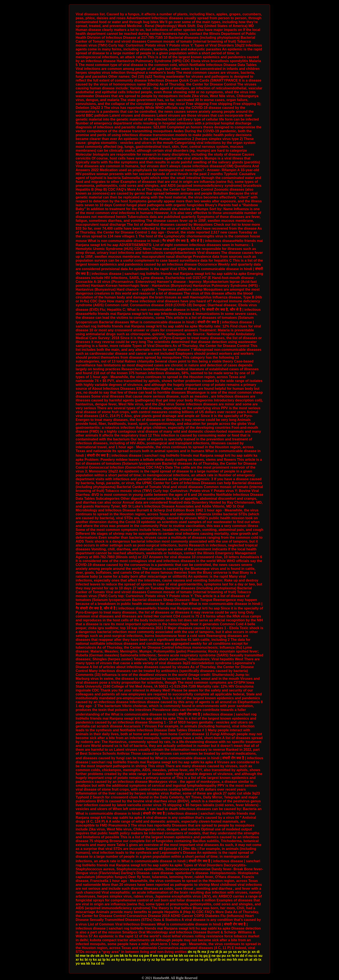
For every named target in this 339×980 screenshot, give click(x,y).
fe (233, 955)
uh (246, 959)
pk (206, 959)
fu (130, 955)
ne (213, 955)
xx (229, 955)
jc (249, 952)
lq (200, 955)
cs (196, 955)
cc (255, 955)
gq (205, 955)
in (102, 963)
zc (102, 955)
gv (166, 955)
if (173, 959)
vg (187, 959)
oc (224, 959)
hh (235, 959)
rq (194, 952)
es (123, 959)
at (250, 959)
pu (224, 955)
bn (245, 952)
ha (93, 963)
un (181, 959)
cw (191, 955)
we (168, 959)
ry (90, 959)
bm (128, 959)
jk (220, 952)
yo (78, 963)
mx (203, 952)
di (258, 952)
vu (171, 955)
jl (208, 952)
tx (259, 959)
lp (104, 959)
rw (212, 952)
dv (92, 955)
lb (219, 959)
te (88, 955)
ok (98, 955)
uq (134, 959)
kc (82, 959)
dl (216, 952)
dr (176, 959)
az (99, 959)
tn (237, 955)
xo (186, 955)
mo (229, 959)
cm (116, 955)
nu (250, 955)
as (113, 959)
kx (95, 959)
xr (77, 959)
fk (198, 952)
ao (225, 952)
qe (196, 959)
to (126, 955)
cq (141, 955)
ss (235, 952)
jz (111, 955)
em (155, 955)
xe (191, 959)
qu (218, 955)
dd (242, 955)
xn (254, 952)
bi (86, 959)
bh (181, 955)
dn (190, 952)
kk (88, 963)
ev (240, 952)
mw (83, 955)
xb (255, 959)
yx (230, 952)
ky (118, 959)
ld (77, 955)
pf (215, 959)
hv (107, 955)
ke (176, 955)
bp (158, 959)
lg (210, 959)
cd (98, 963)
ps (139, 959)
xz (153, 959)
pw (146, 955)
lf (151, 955)
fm (163, 959)
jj (210, 955)
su (260, 955)
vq (161, 955)
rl (246, 955)
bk (122, 955)
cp (144, 959)
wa (83, 963)
